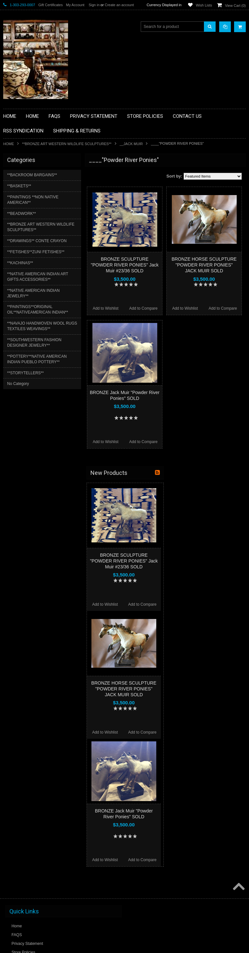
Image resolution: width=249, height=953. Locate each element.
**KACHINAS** (20, 263)
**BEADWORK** (21, 213)
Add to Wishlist (105, 308)
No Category (18, 383)
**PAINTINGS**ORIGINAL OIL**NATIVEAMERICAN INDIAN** (37, 309)
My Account (75, 5)
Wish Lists (204, 5)
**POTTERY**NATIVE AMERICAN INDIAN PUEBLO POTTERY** (37, 359)
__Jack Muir (131, 144)
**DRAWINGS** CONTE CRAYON (36, 241)
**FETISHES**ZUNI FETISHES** (36, 252)
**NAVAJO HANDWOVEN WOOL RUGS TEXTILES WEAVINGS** (42, 326)
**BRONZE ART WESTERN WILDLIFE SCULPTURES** (67, 144)
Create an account (119, 5)
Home (8, 144)
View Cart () (235, 5)
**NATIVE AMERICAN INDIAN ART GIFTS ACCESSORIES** (37, 277)
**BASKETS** (19, 186)
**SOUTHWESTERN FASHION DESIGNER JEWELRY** (34, 343)
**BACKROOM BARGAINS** (32, 175)
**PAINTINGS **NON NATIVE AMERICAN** (32, 200)
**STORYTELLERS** (25, 373)
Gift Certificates (50, 5)
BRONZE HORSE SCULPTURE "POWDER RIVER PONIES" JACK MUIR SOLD (204, 264)
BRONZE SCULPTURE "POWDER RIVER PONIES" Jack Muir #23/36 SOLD (125, 264)
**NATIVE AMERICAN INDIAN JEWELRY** (33, 293)
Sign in (94, 5)
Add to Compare (143, 308)
